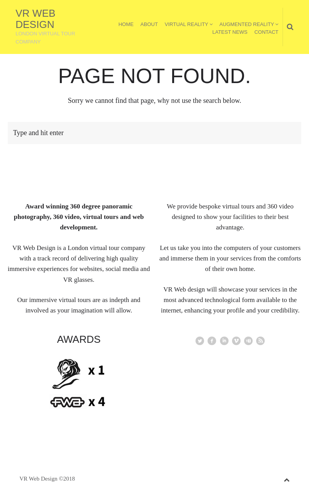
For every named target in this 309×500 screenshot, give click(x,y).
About (149, 24)
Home (126, 24)
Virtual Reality (186, 24)
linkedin (224, 341)
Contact (266, 32)
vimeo (236, 341)
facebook (212, 341)
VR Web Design (36, 18)
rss (260, 341)
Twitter (200, 341)
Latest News (230, 32)
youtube (248, 341)
